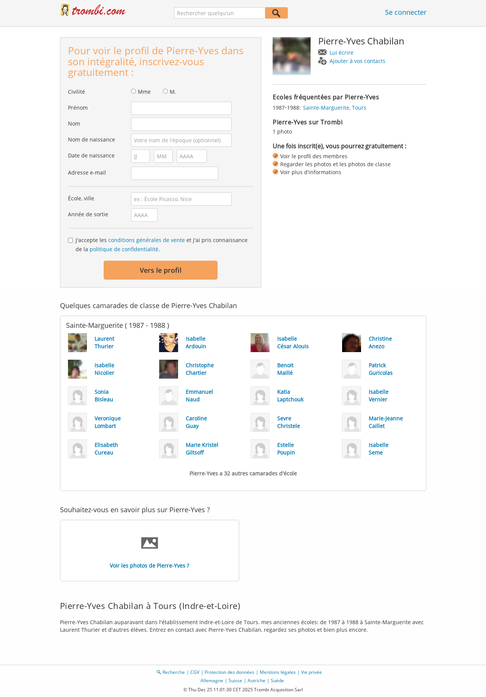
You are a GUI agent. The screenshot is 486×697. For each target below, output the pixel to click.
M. (173, 91)
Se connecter (405, 12)
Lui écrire (341, 52)
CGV (194, 672)
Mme (144, 91)
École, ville (81, 198)
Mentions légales (278, 672)
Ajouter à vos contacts (357, 61)
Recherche (174, 672)
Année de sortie (88, 214)
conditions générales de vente (146, 240)
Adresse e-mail (87, 172)
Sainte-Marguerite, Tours (334, 107)
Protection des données (229, 672)
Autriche (256, 680)
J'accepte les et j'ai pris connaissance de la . (162, 244)
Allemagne (211, 680)
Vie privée (311, 672)
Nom (74, 123)
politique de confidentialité (124, 249)
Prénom (78, 107)
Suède (277, 680)
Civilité (76, 91)
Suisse (235, 680)
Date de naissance (91, 155)
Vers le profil (160, 270)
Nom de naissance (91, 139)
